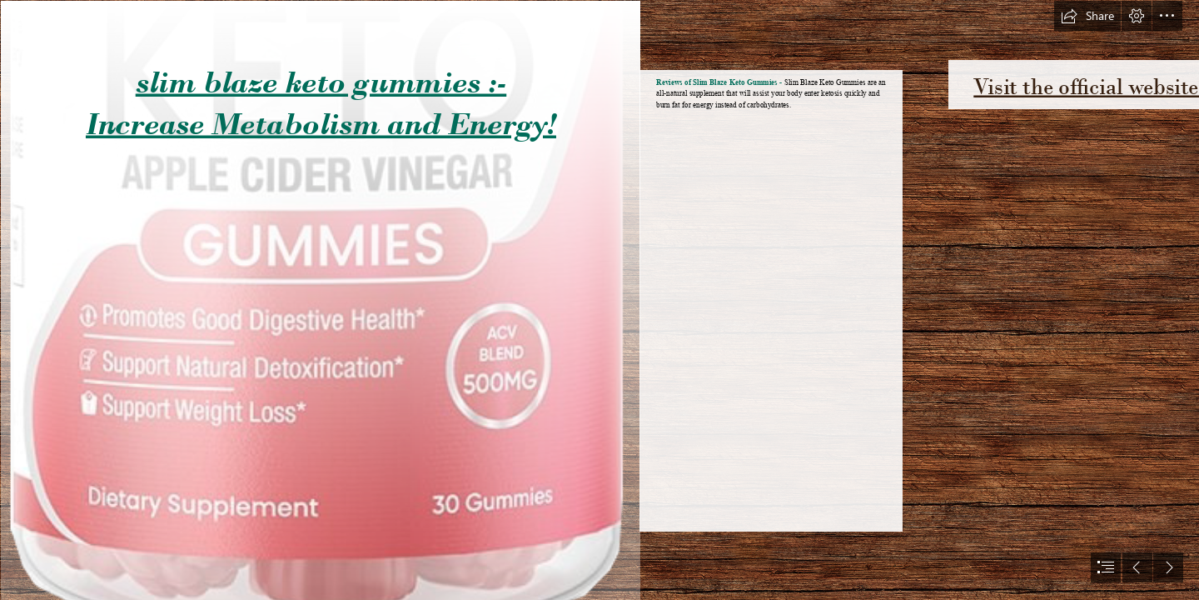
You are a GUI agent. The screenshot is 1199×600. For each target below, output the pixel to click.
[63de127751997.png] (319, 300)
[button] (1087, 16)
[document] (599, 300)
